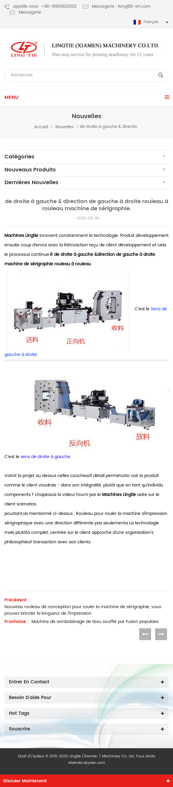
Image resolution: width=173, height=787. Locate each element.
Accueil (41, 127)
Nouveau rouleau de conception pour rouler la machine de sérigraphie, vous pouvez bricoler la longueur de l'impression (82, 610)
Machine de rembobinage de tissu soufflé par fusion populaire (95, 622)
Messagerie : (26, 13)
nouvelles (64, 127)
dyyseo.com (94, 763)
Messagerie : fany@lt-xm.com (116, 7)
